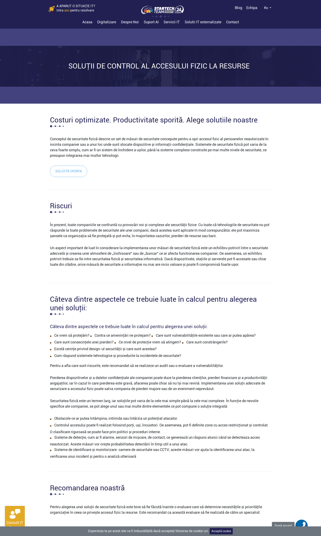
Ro (266, 8)
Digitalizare (106, 22)
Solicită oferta (68, 171)
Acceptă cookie (221, 531)
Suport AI (151, 22)
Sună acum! (283, 526)
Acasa (87, 22)
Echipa (251, 8)
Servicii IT (172, 22)
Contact (232, 22)
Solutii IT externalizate (203, 22)
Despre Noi (130, 22)
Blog (238, 8)
